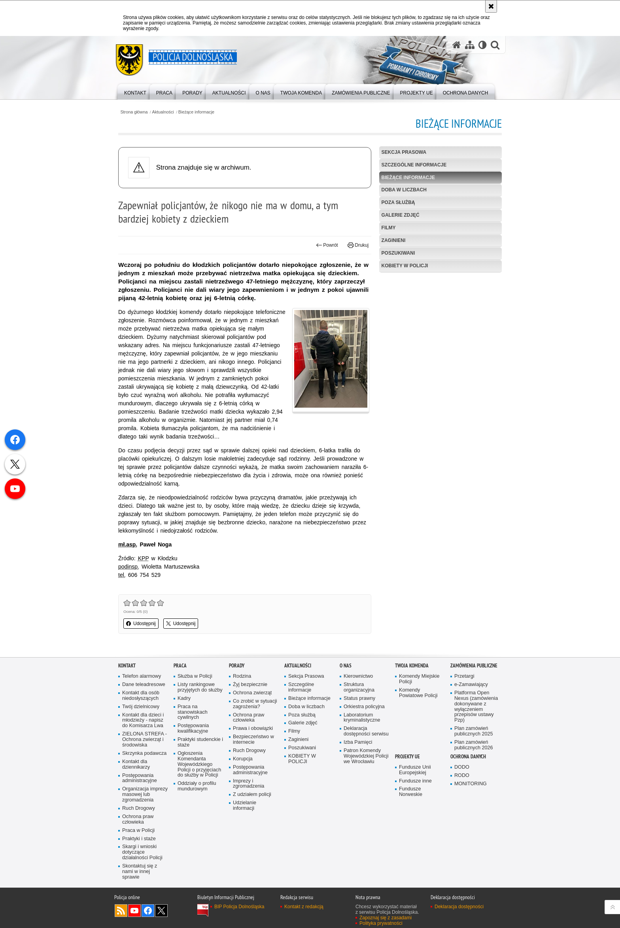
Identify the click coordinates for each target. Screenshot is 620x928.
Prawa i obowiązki (253, 728)
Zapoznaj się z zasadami (385, 917)
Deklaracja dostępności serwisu (366, 731)
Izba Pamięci (358, 742)
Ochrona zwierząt (252, 693)
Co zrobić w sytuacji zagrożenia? (255, 704)
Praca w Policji (138, 830)
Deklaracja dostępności (459, 906)
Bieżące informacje (196, 112)
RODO (461, 775)
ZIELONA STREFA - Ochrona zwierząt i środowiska (144, 739)
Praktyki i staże (139, 838)
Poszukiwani (398, 253)
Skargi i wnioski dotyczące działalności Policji (142, 852)
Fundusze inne (415, 781)
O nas (346, 665)
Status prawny (359, 698)
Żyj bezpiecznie (250, 684)
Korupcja (243, 759)
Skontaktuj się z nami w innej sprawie (139, 872)
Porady (236, 665)
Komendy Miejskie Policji (419, 679)
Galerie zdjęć (401, 215)
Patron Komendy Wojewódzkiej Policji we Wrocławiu (366, 756)
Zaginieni (394, 240)
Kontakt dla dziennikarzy (136, 764)
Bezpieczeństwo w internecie (253, 739)
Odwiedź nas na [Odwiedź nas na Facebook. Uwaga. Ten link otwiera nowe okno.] (148, 910)
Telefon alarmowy (141, 676)
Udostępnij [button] (141, 623)
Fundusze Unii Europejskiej (415, 770)
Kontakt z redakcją (303, 906)
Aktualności (163, 112)
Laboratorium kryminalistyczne (362, 718)
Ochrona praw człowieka (137, 819)
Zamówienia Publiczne (473, 665)
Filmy (389, 228)
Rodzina (242, 676)
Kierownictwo (358, 676)
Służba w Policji (195, 676)
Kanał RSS (121, 910)
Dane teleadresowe (143, 684)
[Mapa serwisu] (469, 45)
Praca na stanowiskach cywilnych (193, 712)
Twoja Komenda (412, 665)
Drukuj (358, 245)
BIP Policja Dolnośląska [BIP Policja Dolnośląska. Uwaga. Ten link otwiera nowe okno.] (239, 906)
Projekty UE (407, 756)
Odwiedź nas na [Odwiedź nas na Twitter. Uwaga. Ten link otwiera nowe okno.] (161, 910)
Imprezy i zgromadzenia (248, 784)
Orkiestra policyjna (364, 706)
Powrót (327, 245)
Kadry (184, 698)
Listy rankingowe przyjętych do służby (200, 687)
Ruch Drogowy (138, 808)
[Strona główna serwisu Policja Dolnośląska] (456, 45)
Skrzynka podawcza (144, 753)
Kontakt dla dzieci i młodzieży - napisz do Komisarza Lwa (143, 721)
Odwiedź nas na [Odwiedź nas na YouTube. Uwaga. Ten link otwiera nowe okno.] (134, 910)
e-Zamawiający (471, 684)
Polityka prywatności (381, 923)
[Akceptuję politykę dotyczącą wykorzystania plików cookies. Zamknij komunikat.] (491, 6)
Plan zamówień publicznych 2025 (473, 731)
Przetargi (464, 676)
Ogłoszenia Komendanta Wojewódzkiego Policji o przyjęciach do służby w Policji (199, 764)
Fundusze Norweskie (410, 791)
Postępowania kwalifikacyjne (193, 728)
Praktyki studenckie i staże (200, 742)
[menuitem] (135, 91)
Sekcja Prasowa (404, 152)
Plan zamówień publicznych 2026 (473, 745)
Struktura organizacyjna (359, 687)
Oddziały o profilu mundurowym (197, 786)
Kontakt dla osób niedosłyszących (140, 695)
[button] (495, 45)
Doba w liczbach (404, 190)
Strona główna (133, 112)
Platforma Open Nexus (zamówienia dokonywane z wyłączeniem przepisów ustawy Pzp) (476, 706)
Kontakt (127, 665)
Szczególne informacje (414, 165)
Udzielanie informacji (244, 805)
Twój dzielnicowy (140, 706)
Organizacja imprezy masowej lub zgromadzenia (145, 794)
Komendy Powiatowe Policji (418, 693)
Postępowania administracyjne (139, 778)
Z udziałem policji (252, 794)
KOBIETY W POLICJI (405, 265)
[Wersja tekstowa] (482, 45)
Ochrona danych (468, 756)
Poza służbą (398, 202)
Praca (180, 665)
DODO (461, 767)
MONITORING (470, 783)
